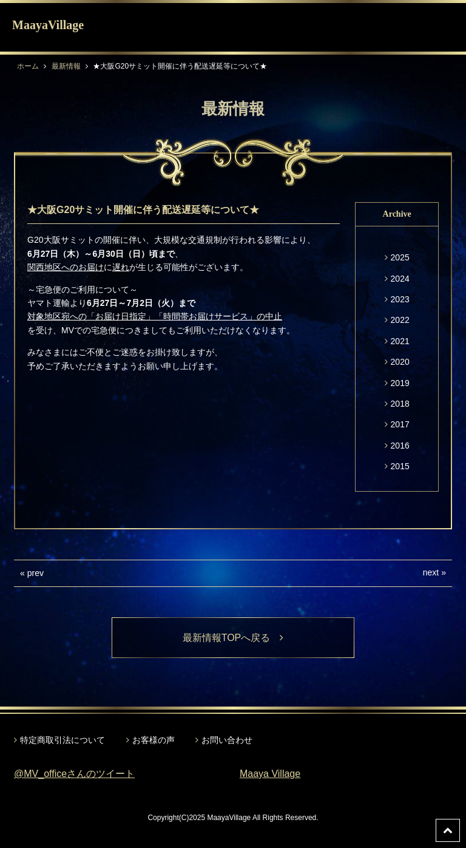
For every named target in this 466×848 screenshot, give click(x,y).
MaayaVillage (48, 25)
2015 (400, 466)
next (431, 572)
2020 (400, 362)
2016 (400, 445)
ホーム (28, 66)
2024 (400, 278)
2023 (400, 299)
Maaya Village (270, 773)
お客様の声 (153, 740)
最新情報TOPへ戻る (233, 638)
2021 (400, 341)
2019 (400, 383)
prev (35, 573)
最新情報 (66, 66)
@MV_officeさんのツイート (74, 773)
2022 (400, 320)
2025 (400, 257)
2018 (400, 404)
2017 (400, 424)
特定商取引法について (62, 740)
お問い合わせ (226, 740)
